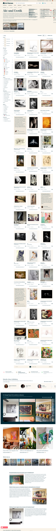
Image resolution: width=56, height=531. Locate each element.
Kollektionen (10, 5)
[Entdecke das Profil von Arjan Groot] (28, 386)
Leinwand (34, 19)
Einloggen (47, 0)
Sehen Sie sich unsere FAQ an (21, 133)
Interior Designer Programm (41, 0)
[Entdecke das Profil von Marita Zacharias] (11, 386)
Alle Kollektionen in (8, 31)
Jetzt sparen (4, 527)
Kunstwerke (4, 5)
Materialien (20, 5)
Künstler (25, 5)
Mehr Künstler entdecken (48, 381)
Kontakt (50, 0)
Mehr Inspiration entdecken (47, 397)
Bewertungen (8, 0)
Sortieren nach (50, 35)
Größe (15, 5)
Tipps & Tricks (30, 5)
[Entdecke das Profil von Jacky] (44, 386)
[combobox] (26, 3)
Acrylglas (9, 20)
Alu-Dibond (5, 20)
